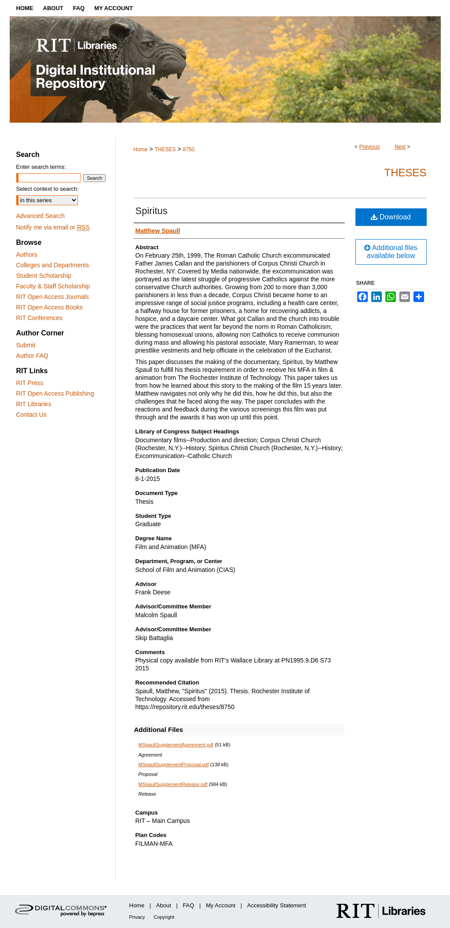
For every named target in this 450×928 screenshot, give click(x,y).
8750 (188, 149)
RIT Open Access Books (49, 307)
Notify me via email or (53, 227)
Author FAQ (32, 355)
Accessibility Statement (276, 905)
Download (391, 217)
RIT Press (30, 382)
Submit (26, 345)
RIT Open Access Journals (52, 296)
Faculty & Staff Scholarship (53, 286)
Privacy (137, 917)
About (163, 905)
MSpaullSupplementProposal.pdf (174, 764)
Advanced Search (40, 215)
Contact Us (31, 414)
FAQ (188, 905)
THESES (165, 149)
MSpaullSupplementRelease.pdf (173, 784)
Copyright (164, 917)
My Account (220, 905)
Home (141, 149)
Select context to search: (47, 189)
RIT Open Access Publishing (55, 393)
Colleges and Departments (52, 265)
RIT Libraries (33, 404)
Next (400, 147)
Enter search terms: (41, 167)
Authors (26, 254)
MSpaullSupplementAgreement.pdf (176, 744)
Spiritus (151, 210)
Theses (405, 172)
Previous (369, 147)
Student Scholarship (43, 275)
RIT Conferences (39, 317)
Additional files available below (390, 251)
